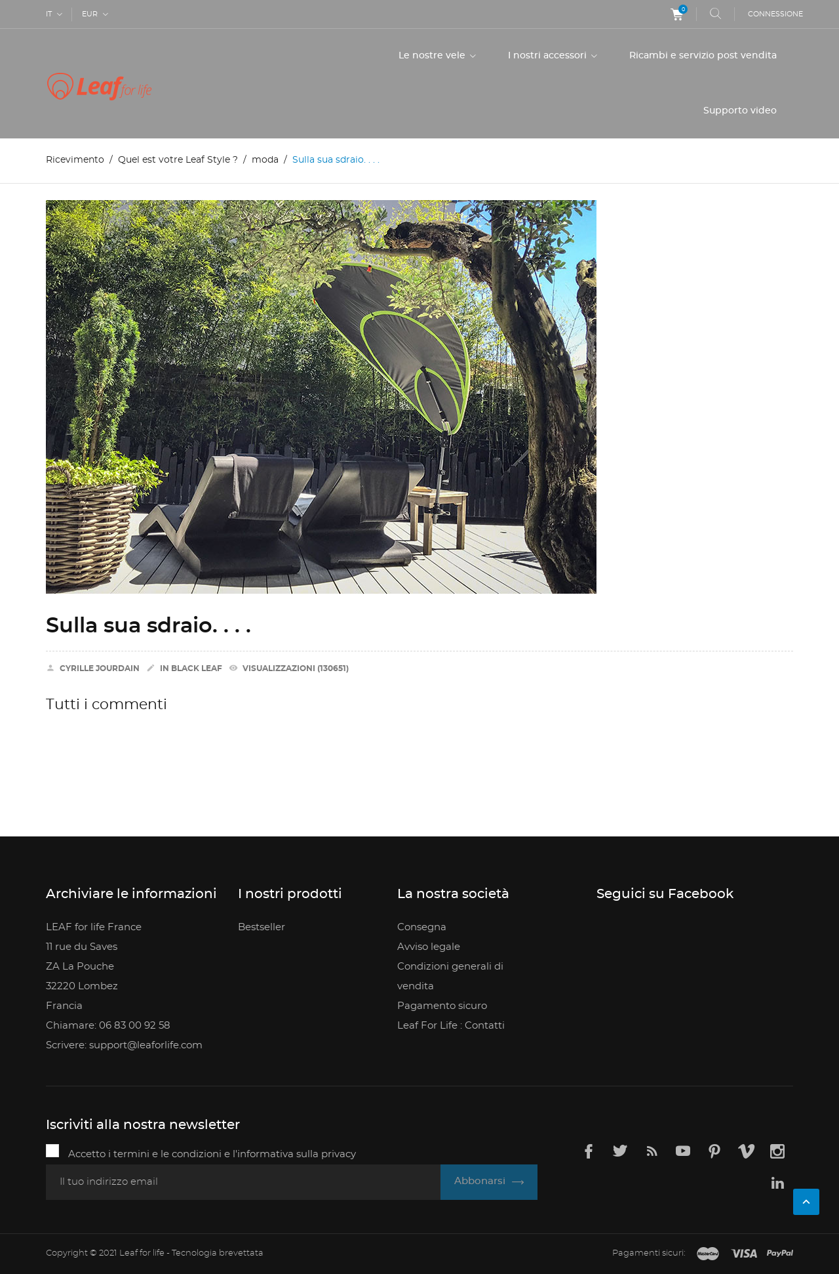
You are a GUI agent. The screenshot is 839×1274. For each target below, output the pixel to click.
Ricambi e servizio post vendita (703, 55)
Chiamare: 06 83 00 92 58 (108, 1026)
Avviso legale (428, 947)
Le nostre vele (433, 55)
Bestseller (261, 927)
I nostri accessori (548, 55)
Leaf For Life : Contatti (451, 1026)
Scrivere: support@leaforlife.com (124, 1045)
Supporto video (740, 110)
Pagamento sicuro (442, 1006)
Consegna (421, 927)
